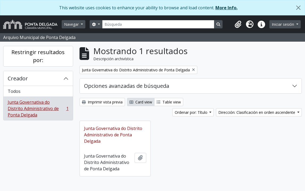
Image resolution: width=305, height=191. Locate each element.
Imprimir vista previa (102, 102)
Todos (14, 91)
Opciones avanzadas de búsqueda (126, 85)
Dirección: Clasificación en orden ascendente (257, 112)
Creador (18, 78)
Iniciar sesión (283, 24)
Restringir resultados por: (38, 56)
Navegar (72, 24)
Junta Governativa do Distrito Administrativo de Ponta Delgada (38, 108)
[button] (238, 24)
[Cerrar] (298, 7)
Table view (169, 102)
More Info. (226, 8)
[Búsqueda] (158, 24)
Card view (140, 102)
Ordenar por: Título (191, 112)
